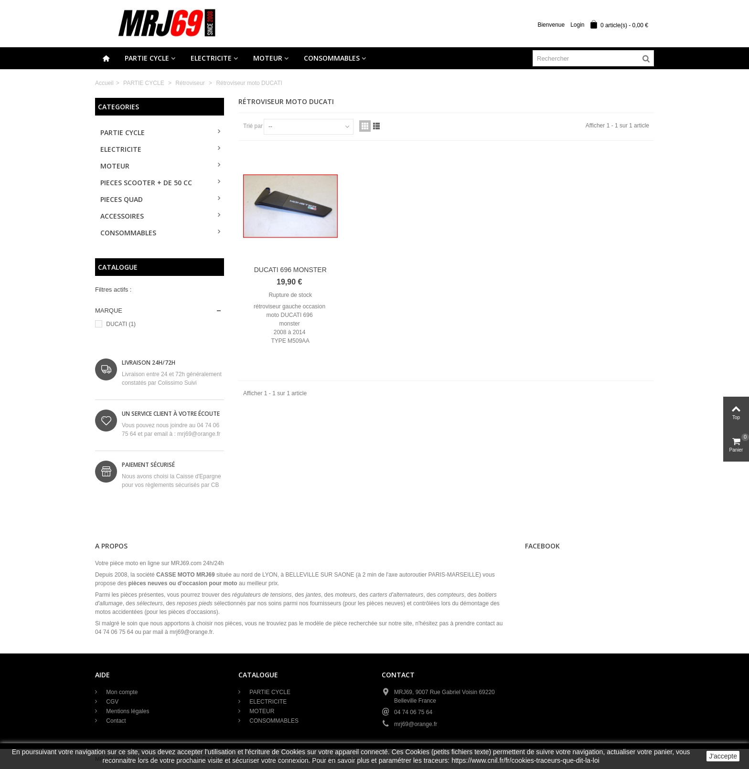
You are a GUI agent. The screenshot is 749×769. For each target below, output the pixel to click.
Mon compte (121, 692)
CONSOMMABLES (332, 58)
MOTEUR (267, 58)
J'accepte (723, 756)
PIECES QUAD (121, 199)
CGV (111, 701)
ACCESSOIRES (122, 216)
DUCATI (121, 324)
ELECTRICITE (211, 58)
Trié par (253, 126)
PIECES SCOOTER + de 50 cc (146, 182)
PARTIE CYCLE (147, 58)
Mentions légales (127, 711)
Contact (115, 720)
